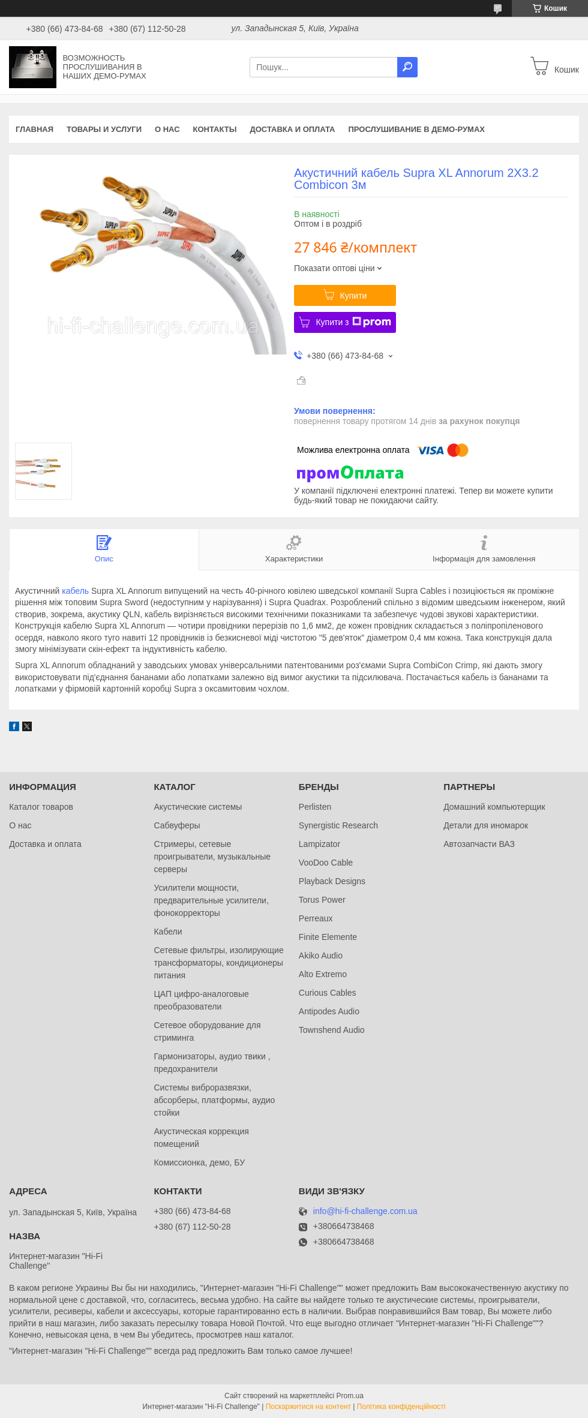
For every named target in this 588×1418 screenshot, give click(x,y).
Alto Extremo (323, 974)
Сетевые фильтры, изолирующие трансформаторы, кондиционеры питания (218, 962)
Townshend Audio (332, 1030)
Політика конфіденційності (401, 1406)
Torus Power (322, 900)
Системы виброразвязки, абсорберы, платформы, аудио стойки (214, 1100)
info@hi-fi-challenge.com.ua (365, 1211)
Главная (34, 129)
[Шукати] (407, 67)
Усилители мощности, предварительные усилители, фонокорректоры (211, 900)
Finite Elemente (328, 937)
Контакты (215, 129)
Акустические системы (198, 807)
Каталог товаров (41, 807)
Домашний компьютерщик (494, 807)
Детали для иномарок (485, 825)
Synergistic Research (338, 825)
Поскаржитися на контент (308, 1406)
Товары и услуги (104, 129)
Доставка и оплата (292, 129)
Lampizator (319, 844)
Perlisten (315, 807)
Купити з (353, 322)
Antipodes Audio (329, 1011)
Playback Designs (332, 881)
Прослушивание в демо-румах (417, 129)
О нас (167, 129)
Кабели (168, 931)
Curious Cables (327, 993)
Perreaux (316, 918)
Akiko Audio (321, 955)
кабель (75, 591)
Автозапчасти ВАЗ (479, 844)
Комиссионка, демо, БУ (199, 1162)
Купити (353, 296)
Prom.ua (350, 1396)
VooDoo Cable (326, 862)
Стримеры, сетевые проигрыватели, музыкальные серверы (212, 856)
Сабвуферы (177, 825)
